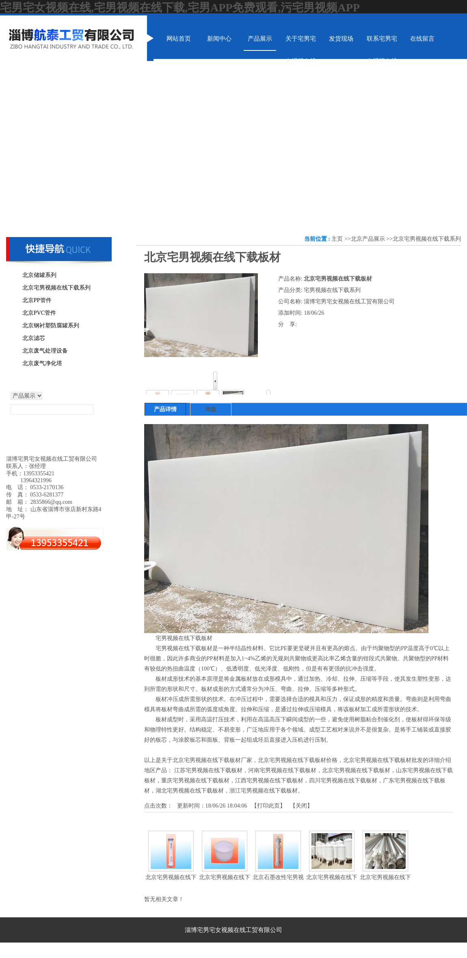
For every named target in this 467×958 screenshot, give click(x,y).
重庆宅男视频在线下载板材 (195, 780)
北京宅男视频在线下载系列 (427, 239)
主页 (337, 239)
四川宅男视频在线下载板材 (343, 780)
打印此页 (268, 806)
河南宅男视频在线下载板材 (282, 770)
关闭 (301, 806)
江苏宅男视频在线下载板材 (208, 770)
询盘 (210, 409)
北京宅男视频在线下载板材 (356, 770)
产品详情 (165, 409)
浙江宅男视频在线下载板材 (263, 791)
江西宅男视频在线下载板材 (269, 780)
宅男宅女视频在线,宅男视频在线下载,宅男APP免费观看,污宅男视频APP (180, 7)
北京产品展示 (368, 239)
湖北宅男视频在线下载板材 (190, 791)
